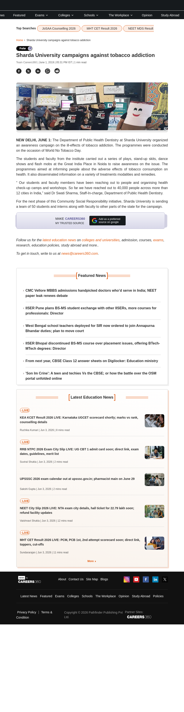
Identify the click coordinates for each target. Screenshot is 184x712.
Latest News (29, 596)
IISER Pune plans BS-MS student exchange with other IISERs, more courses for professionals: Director (91, 310)
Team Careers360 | (27, 62)
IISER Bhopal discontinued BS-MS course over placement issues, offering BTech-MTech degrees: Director (93, 345)
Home (19, 40)
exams (158, 240)
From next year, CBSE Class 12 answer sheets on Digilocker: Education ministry (92, 361)
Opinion (147, 15)
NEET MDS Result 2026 (144, 28)
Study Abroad (170, 15)
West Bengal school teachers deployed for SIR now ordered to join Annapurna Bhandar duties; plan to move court (90, 328)
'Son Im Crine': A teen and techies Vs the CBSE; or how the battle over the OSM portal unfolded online (91, 375)
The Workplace (121, 15)
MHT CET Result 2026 (102, 28)
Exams (41, 15)
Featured (19, 15)
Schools (91, 15)
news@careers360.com (79, 253)
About (62, 579)
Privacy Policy (26, 612)
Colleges (66, 15)
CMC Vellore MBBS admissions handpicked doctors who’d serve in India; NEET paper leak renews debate (91, 293)
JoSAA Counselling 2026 (59, 28)
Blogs (104, 579)
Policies (158, 596)
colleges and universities (101, 240)
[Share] (18, 71)
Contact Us (76, 579)
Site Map (92, 579)
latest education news (59, 240)
